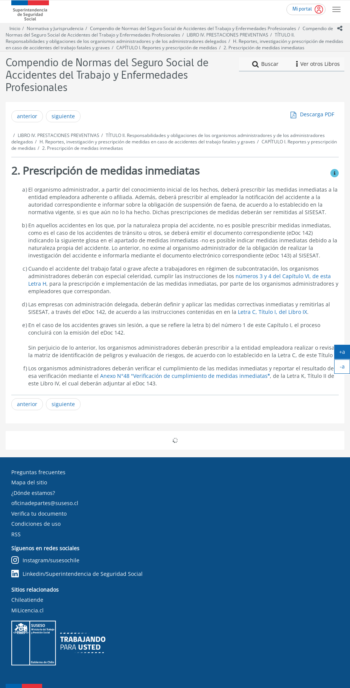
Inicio (14, 28)
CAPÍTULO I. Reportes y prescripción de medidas (166, 47)
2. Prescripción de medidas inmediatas (264, 47)
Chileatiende (27, 599)
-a (345, 368)
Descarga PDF (317, 114)
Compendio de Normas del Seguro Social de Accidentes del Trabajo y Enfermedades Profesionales (193, 28)
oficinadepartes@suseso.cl (44, 503)
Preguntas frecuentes (38, 472)
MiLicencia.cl (27, 610)
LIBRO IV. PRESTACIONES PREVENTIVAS (227, 35)
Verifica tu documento (39, 513)
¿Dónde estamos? (33, 492)
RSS (16, 534)
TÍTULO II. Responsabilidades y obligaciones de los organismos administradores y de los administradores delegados (150, 38)
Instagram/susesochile (45, 560)
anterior (27, 116)
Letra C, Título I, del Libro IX (272, 311)
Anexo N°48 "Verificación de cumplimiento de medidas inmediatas (185, 375)
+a (344, 353)
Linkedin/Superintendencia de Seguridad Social (77, 574)
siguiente (63, 116)
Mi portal (302, 9)
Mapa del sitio (29, 482)
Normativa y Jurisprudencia (55, 28)
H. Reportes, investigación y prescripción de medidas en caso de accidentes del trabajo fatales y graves (147, 142)
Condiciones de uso (36, 523)
